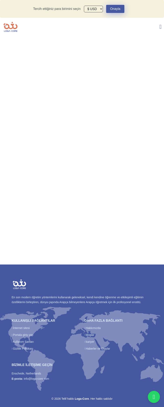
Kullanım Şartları (23, 341)
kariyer (90, 341)
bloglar (90, 334)
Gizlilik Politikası (23, 348)
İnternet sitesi (21, 328)
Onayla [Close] (115, 9)
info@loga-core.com (36, 378)
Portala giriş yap (23, 334)
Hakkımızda (93, 328)
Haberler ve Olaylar (98, 348)
